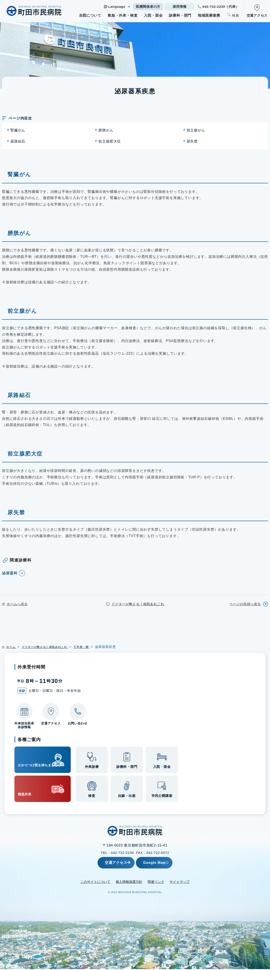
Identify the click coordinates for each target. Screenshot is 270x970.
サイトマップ (180, 882)
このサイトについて (95, 882)
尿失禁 (192, 141)
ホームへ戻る (17, 604)
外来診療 (92, 768)
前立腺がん (196, 130)
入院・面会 (153, 15)
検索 (235, 15)
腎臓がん (17, 130)
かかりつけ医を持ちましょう (35, 760)
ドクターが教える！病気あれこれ (138, 604)
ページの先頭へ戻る (245, 604)
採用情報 (180, 6)
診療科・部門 (180, 15)
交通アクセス (257, 15)
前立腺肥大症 (109, 141)
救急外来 (29, 790)
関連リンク (156, 882)
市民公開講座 (161, 797)
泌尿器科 (11, 573)
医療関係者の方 (148, 6)
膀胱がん (105, 130)
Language (116, 6)
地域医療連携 (209, 15)
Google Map (164, 863)
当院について (90, 15)
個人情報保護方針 (129, 882)
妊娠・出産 (127, 797)
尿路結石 (17, 141)
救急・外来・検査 (122, 15)
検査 (91, 797)
